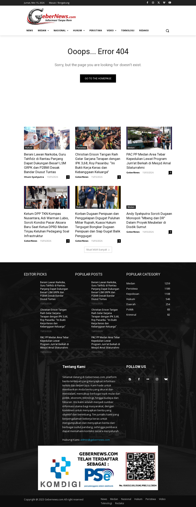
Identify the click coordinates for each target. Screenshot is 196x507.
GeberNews (81, 176)
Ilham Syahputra (34, 176)
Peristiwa (81, 147)
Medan (131, 147)
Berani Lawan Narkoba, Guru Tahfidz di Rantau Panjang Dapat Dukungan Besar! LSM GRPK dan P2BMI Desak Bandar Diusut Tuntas (45, 163)
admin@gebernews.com (95, 439)
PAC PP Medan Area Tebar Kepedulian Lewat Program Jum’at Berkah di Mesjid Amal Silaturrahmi (148, 161)
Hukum (28, 147)
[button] (167, 30)
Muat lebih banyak (98, 249)
